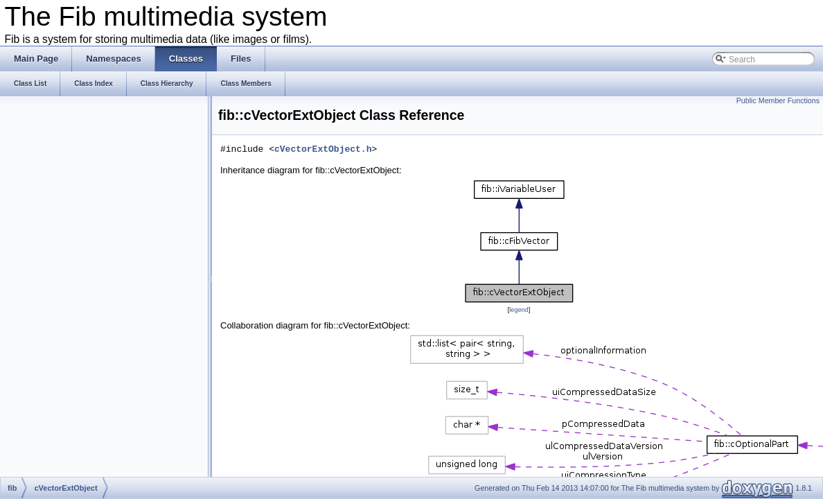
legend (518, 309)
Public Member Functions (778, 100)
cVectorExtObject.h (322, 149)
